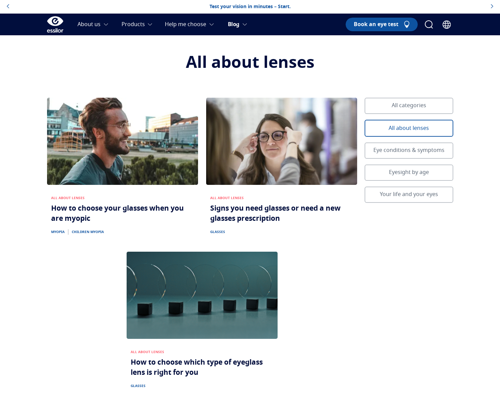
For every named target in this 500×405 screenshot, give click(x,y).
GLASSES (217, 232)
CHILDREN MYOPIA (88, 232)
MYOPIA (58, 232)
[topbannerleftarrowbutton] (8, 7)
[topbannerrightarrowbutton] (492, 7)
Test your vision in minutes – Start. (250, 6)
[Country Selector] (447, 25)
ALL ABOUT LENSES (68, 198)
